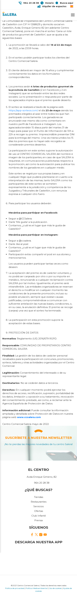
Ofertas (38, 511)
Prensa (38, 520)
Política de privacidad (14, 588)
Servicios (38, 506)
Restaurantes (38, 501)
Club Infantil (38, 515)
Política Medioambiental (36, 588)
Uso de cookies (55, 588)
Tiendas (38, 497)
